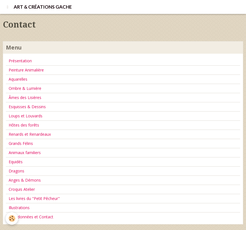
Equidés (16, 161)
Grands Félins (21, 143)
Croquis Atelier (22, 189)
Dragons (16, 171)
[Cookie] (12, 218)
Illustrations (19, 207)
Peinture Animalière (26, 70)
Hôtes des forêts (24, 125)
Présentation (20, 60)
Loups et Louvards (25, 115)
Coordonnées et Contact (31, 216)
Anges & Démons (25, 180)
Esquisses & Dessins (27, 106)
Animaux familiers (25, 152)
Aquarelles (18, 79)
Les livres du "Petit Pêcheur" (34, 198)
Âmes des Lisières (25, 97)
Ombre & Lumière (25, 88)
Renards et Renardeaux (30, 134)
